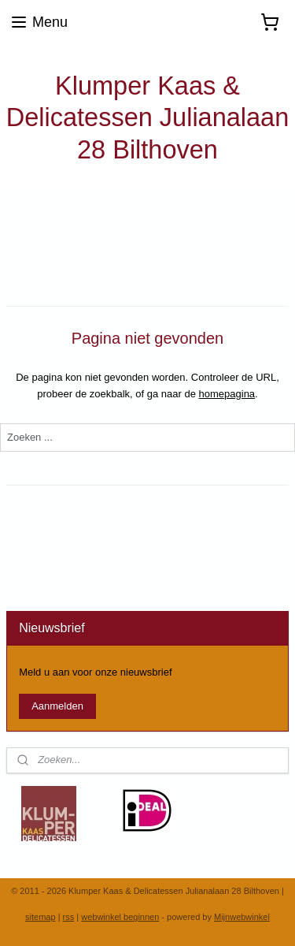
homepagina (227, 394)
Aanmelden (57, 706)
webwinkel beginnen (120, 917)
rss (69, 917)
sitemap (40, 917)
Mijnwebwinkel (242, 917)
